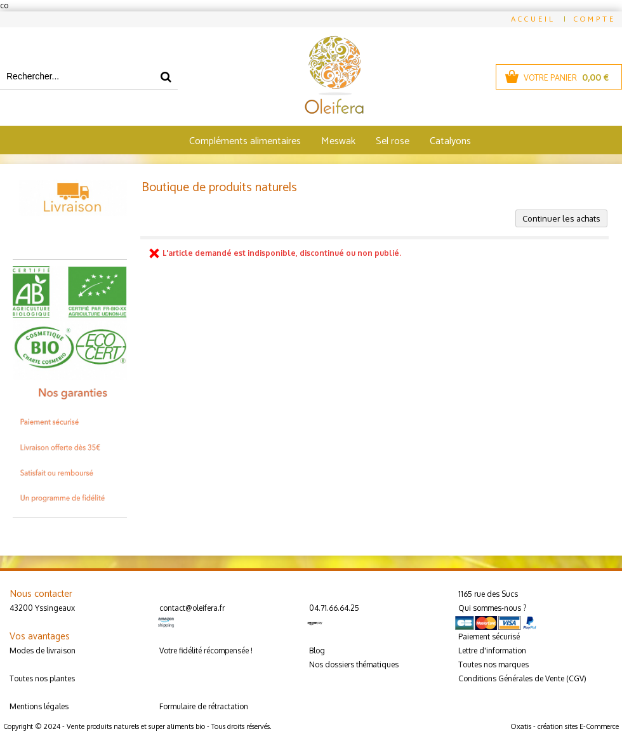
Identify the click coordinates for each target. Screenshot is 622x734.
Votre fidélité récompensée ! (206, 650)
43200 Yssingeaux (42, 608)
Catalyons (450, 141)
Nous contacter (41, 594)
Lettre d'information (492, 650)
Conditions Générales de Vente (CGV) (522, 678)
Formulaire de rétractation (203, 706)
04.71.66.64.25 (334, 608)
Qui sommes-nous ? (492, 608)
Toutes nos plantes (42, 678)
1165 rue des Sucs (488, 594)
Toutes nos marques (493, 664)
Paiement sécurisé (489, 636)
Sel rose (392, 141)
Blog (317, 650)
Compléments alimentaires (245, 141)
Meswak (338, 141)
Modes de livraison (43, 650)
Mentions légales (39, 706)
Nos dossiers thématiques (354, 664)
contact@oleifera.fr (192, 608)
